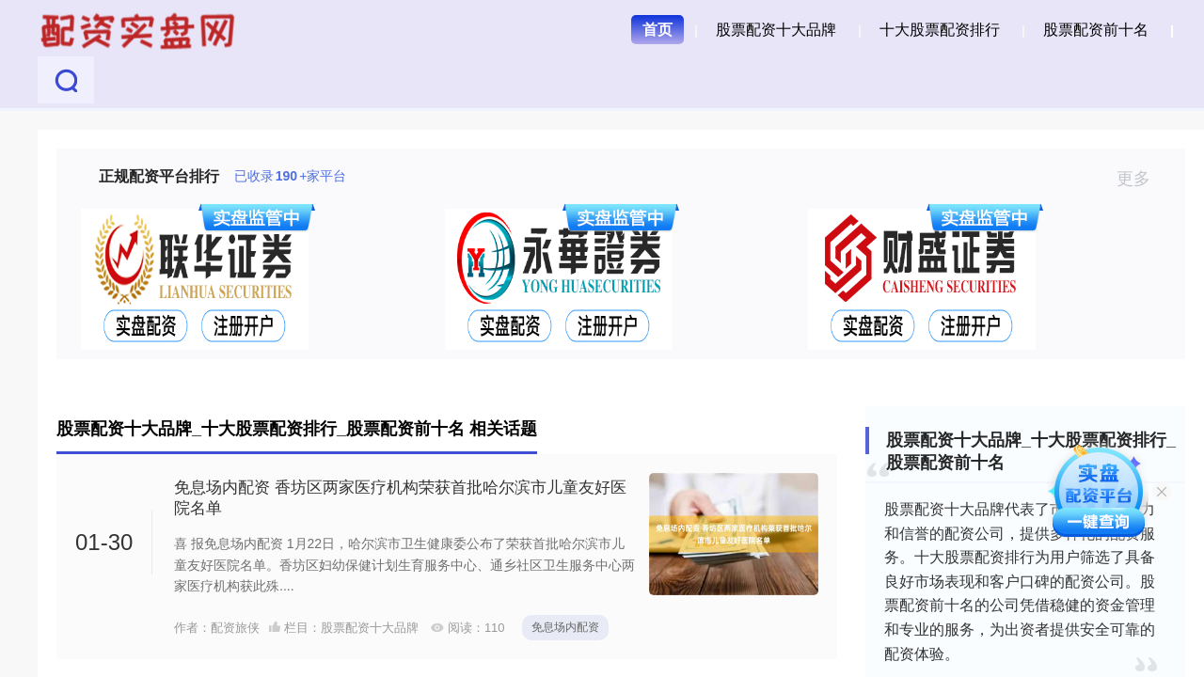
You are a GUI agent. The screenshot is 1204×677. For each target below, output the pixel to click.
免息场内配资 (565, 627)
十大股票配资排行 (939, 30)
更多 (1141, 178)
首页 (657, 30)
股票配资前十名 (1096, 30)
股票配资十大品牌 (776, 30)
